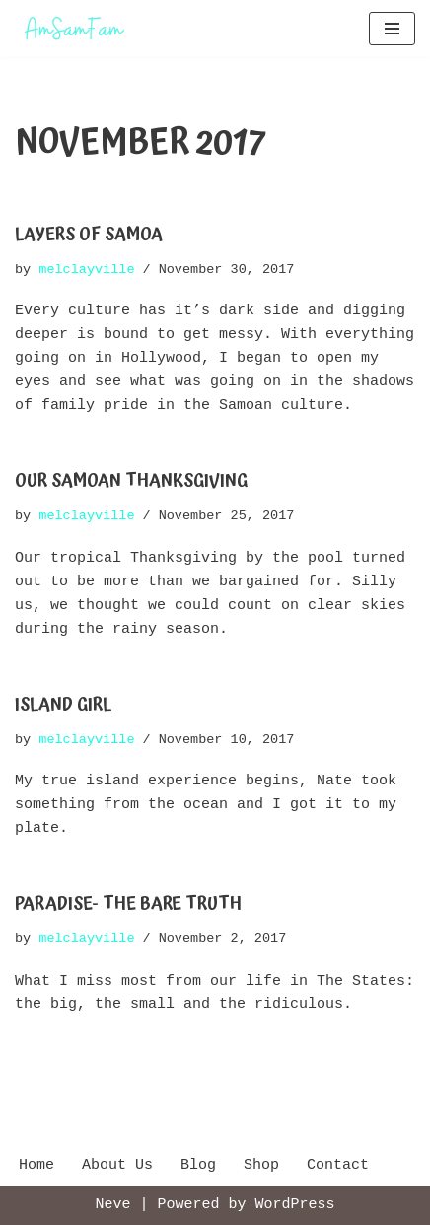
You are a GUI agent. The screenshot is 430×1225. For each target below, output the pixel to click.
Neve (112, 1205)
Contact (338, 1166)
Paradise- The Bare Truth (128, 903)
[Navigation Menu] (392, 28)
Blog (198, 1166)
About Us (117, 1166)
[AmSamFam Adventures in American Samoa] (74, 28)
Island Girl (63, 704)
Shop (261, 1166)
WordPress (295, 1205)
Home (36, 1166)
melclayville (86, 269)
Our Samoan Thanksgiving (131, 480)
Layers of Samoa (89, 234)
